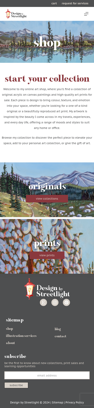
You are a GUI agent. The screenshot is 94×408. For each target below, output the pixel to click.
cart (54, 3)
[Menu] (86, 14)
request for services (75, 3)
